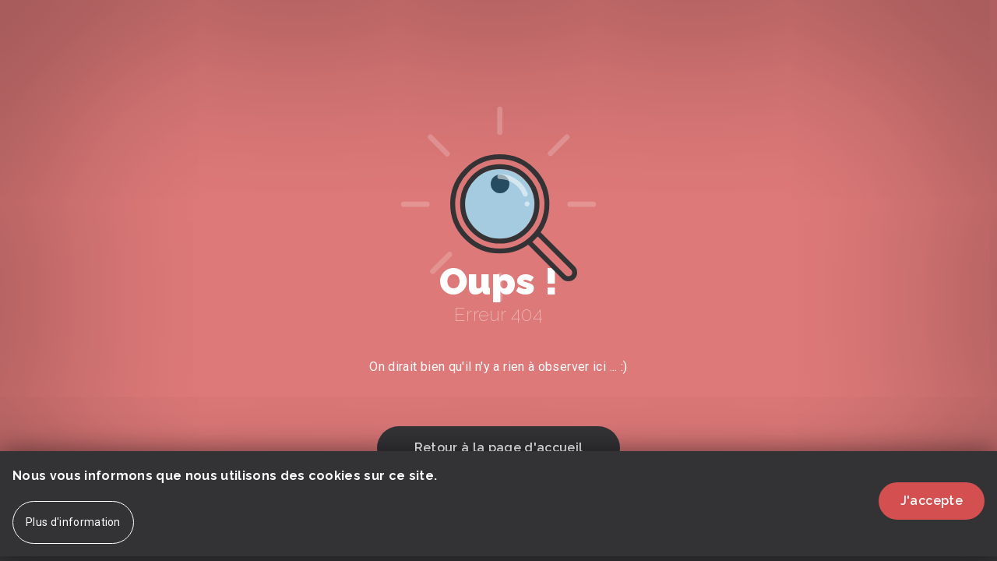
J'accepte (931, 510)
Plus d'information (73, 531)
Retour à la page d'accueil (498, 447)
